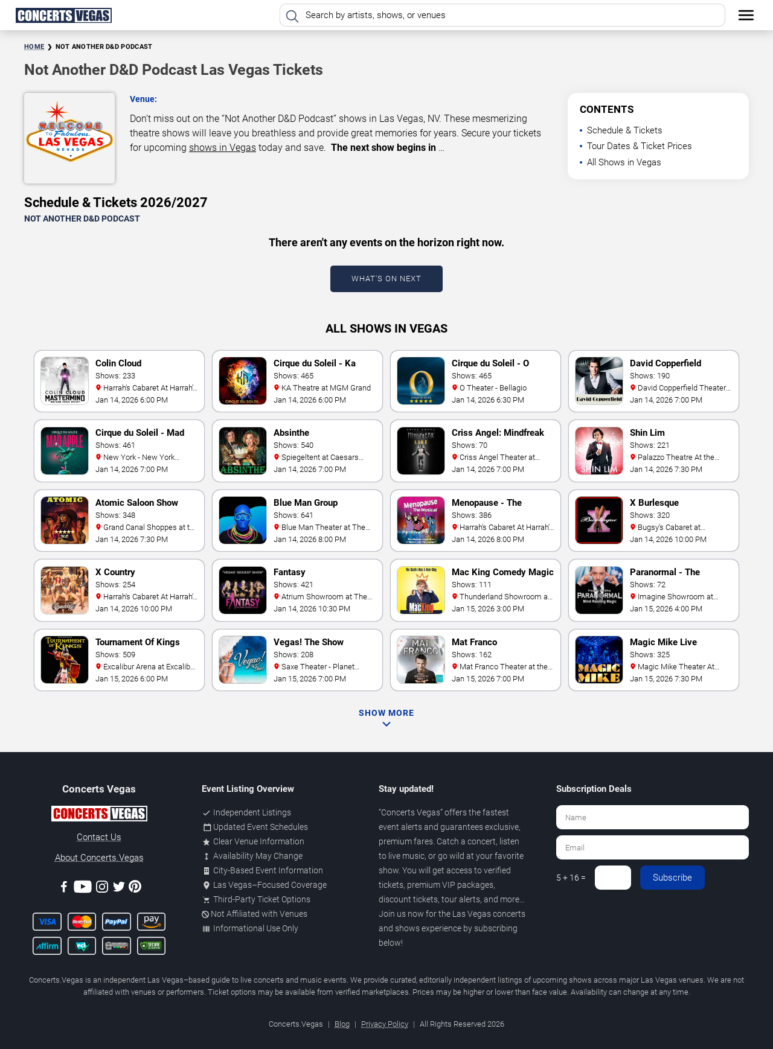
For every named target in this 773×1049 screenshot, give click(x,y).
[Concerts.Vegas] (99, 815)
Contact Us (99, 837)
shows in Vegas (222, 147)
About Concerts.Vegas (99, 857)
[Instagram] (102, 888)
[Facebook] (64, 888)
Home (34, 47)
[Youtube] (82, 889)
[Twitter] (119, 888)
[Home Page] (63, 15)
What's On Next (386, 278)
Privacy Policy (384, 1023)
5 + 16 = (571, 877)
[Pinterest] (135, 888)
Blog (342, 1023)
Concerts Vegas (410, 812)
